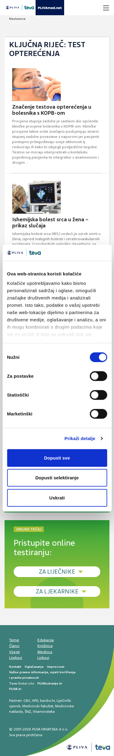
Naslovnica (17, 19)
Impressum (55, 667)
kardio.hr (47, 700)
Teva (13, 683)
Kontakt (15, 667)
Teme (14, 640)
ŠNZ (28, 711)
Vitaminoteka (44, 711)
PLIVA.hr (15, 689)
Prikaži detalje (79, 438)
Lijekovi (15, 657)
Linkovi (43, 657)
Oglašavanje (34, 667)
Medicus (44, 651)
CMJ (26, 700)
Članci (14, 645)
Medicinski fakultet (37, 706)
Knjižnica (45, 645)
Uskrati (57, 497)
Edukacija (45, 640)
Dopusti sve (57, 457)
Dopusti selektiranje (57, 477)
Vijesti (14, 651)
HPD (35, 700)
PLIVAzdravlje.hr (49, 683)
